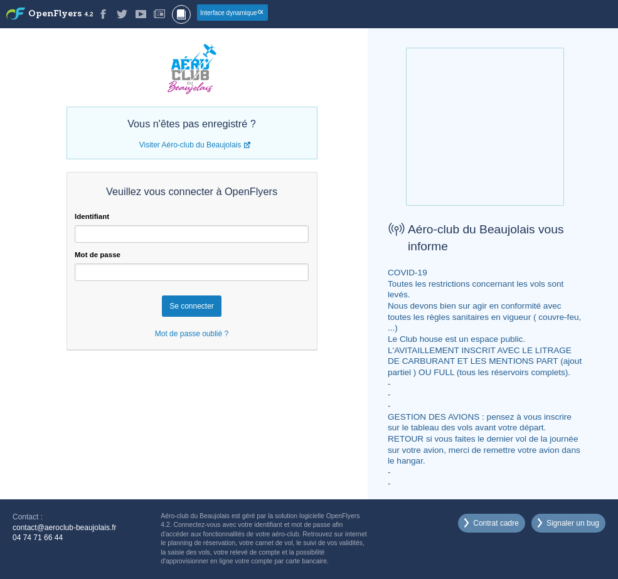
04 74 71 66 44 (38, 537)
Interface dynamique (228, 12)
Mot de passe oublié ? (191, 333)
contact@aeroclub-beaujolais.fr (65, 527)
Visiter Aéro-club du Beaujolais (190, 145)
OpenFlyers (60, 14)
